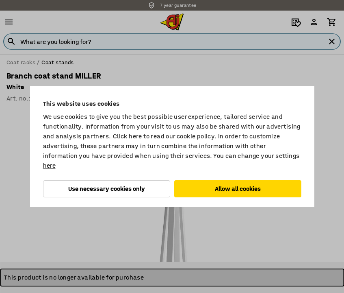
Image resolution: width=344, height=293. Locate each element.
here (135, 136)
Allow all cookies (238, 188)
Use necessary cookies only (106, 188)
